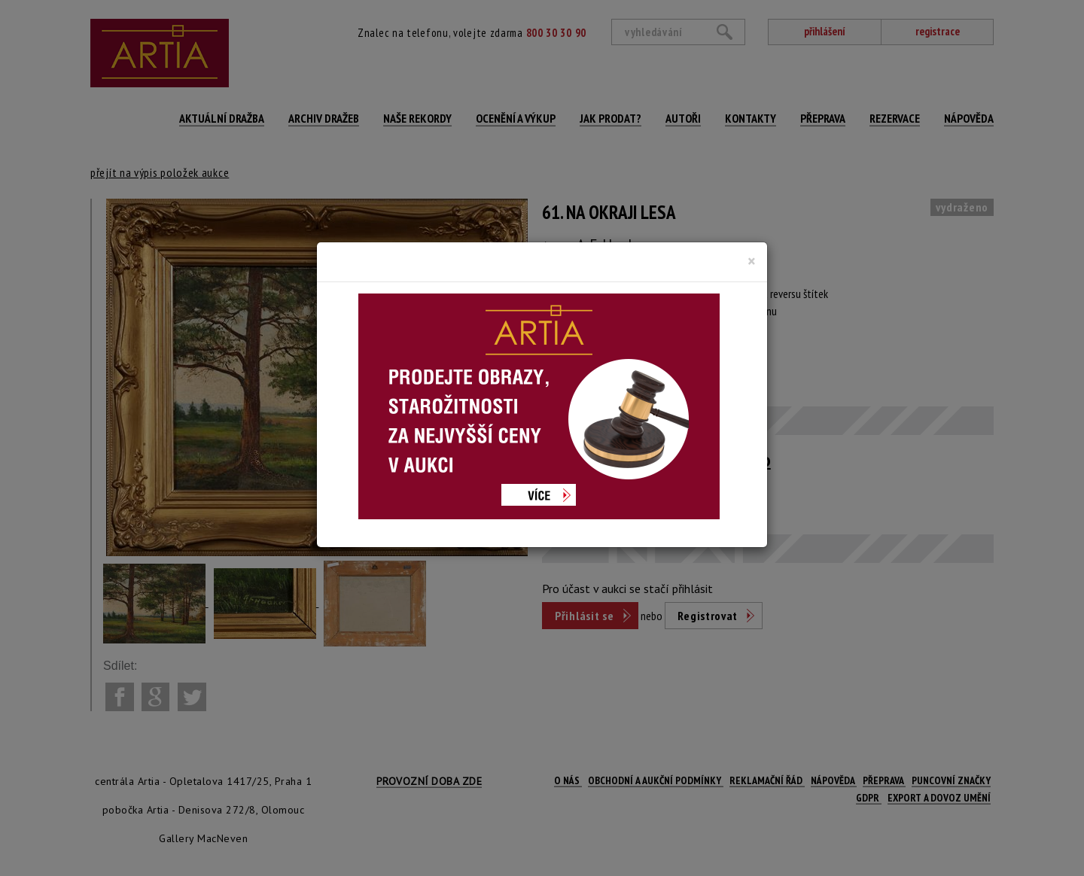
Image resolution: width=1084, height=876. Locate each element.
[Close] (752, 261)
